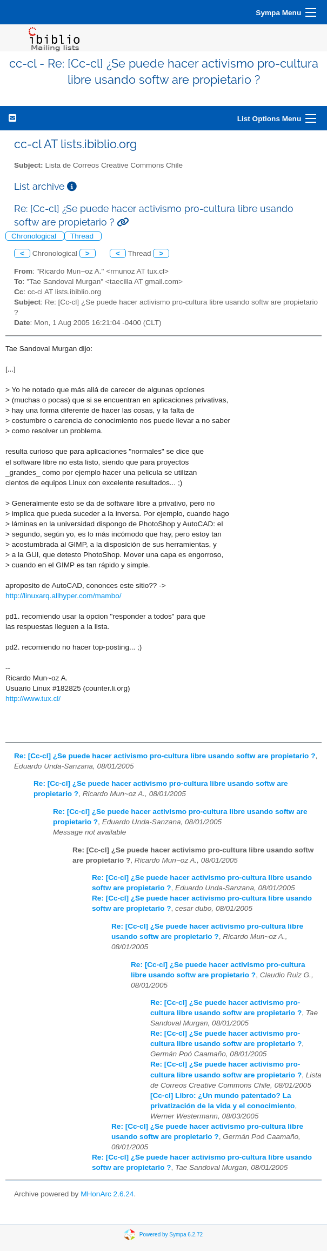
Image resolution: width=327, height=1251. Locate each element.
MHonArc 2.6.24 (107, 1194)
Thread (83, 236)
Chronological (34, 236)
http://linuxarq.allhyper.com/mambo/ (63, 596)
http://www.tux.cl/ (33, 698)
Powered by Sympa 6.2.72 (171, 1234)
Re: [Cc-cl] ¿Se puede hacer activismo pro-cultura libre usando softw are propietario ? (164, 756)
